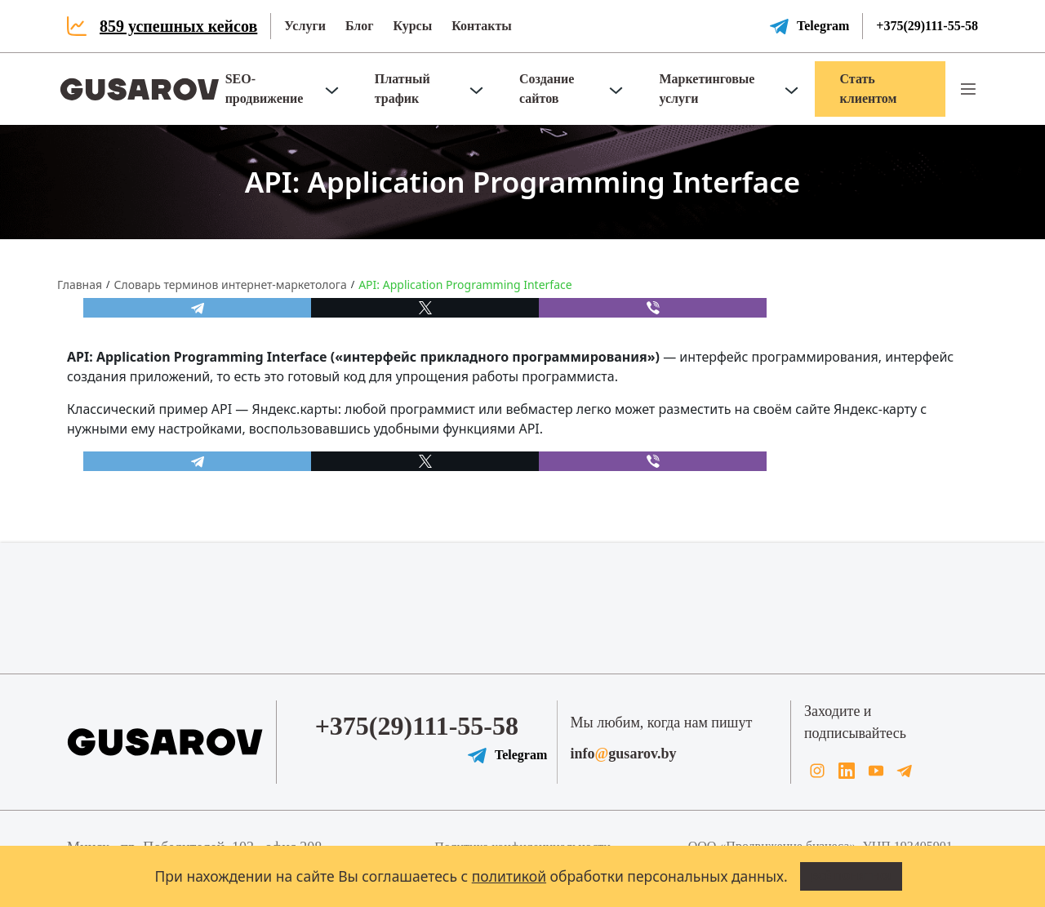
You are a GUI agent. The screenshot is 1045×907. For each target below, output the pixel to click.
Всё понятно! (852, 876)
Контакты (481, 26)
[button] (968, 89)
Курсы (412, 26)
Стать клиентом (867, 88)
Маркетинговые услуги (706, 88)
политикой (509, 876)
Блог (359, 26)
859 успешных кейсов (178, 26)
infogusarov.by (624, 753)
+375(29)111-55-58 (927, 26)
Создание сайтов (546, 88)
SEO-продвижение (264, 88)
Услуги (305, 26)
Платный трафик (402, 88)
